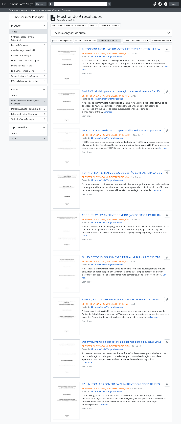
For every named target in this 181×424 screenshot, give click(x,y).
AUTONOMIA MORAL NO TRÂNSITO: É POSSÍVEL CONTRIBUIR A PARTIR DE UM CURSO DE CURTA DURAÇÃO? (122, 49)
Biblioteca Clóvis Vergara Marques (106, 56)
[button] (154, 4)
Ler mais (108, 111)
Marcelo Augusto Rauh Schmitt (28, 109)
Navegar (40, 4)
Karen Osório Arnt (28, 46)
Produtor (16, 25)
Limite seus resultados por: (28, 17)
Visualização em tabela (109, 40)
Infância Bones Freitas (28, 66)
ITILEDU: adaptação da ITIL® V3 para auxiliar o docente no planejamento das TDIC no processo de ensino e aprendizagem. (122, 130)
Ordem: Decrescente (160, 40)
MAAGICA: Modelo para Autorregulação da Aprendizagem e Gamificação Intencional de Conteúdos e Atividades (122, 91)
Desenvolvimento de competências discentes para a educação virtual (122, 341)
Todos (14, 31)
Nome (14, 89)
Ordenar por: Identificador (135, 40)
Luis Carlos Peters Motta (28, 71)
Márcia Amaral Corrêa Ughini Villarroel (28, 102)
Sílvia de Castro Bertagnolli (28, 120)
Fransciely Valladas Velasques (28, 61)
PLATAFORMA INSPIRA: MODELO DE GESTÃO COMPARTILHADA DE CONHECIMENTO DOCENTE (122, 172)
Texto (28, 139)
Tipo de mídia (19, 127)
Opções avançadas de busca (69, 33)
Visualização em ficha (85, 40)
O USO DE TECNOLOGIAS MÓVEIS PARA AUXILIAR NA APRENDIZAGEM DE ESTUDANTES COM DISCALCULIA (122, 257)
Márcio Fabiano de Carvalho (28, 82)
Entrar (173, 4)
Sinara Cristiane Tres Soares (28, 77)
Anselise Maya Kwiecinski (28, 51)
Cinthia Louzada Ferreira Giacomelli (28, 38)
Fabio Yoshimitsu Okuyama (28, 115)
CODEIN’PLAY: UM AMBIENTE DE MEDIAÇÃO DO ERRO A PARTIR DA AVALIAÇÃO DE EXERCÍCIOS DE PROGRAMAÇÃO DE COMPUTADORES (122, 215)
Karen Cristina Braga (28, 56)
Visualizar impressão (62, 40)
